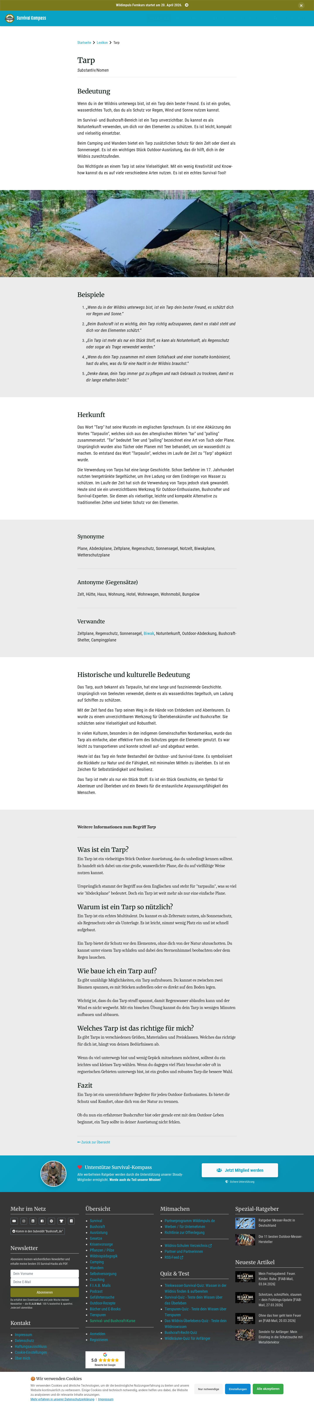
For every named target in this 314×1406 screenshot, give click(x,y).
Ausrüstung (99, 1232)
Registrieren (99, 1339)
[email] (44, 1282)
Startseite (84, 43)
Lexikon (102, 43)
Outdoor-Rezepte (102, 1303)
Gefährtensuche (102, 1297)
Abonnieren (45, 1292)
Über (261, 18)
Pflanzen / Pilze (102, 1250)
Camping (97, 1262)
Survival (96, 1220)
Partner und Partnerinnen (184, 1251)
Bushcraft (97, 1226)
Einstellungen (237, 1389)
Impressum (23, 1334)
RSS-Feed (172, 1257)
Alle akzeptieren (268, 1389)
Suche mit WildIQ (290, 18)
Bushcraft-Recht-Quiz (181, 1332)
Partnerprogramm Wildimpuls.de (190, 1220)
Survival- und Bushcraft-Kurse (112, 1320)
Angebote (240, 18)
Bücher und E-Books (105, 1309)
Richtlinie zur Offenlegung (185, 1232)
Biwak (149, 633)
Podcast (96, 1291)
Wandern (97, 1267)
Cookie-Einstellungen (31, 1352)
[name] (44, 1274)
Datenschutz (24, 1340)
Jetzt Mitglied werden (240, 1170)
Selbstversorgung (103, 1273)
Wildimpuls (159, 18)
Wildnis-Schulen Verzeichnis (186, 1245)
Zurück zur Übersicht (93, 1142)
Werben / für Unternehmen (185, 1226)
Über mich (22, 1358)
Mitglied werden (190, 18)
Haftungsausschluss (31, 1346)
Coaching (97, 1279)
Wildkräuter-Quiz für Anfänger (187, 1338)
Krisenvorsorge (101, 1244)
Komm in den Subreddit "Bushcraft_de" (37, 1231)
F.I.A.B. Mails (100, 1285)
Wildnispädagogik (104, 1256)
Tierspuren (98, 1315)
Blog (218, 18)
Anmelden (97, 1333)
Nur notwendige (206, 1389)
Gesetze (96, 1238)
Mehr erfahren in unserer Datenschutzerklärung (62, 1399)
